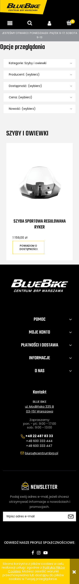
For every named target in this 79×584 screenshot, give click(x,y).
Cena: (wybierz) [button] (20, 97)
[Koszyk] (69, 22)
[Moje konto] (49, 23)
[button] (10, 23)
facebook (33, 553)
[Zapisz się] (71, 516)
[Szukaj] (30, 22)
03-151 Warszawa (39, 411)
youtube (45, 553)
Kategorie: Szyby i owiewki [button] (27, 63)
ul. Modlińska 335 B (39, 406)
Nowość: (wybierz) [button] (22, 109)
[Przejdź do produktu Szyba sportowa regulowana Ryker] (39, 184)
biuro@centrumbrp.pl (41, 453)
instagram (38, 553)
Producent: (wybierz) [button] (24, 74)
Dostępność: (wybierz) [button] (25, 86)
